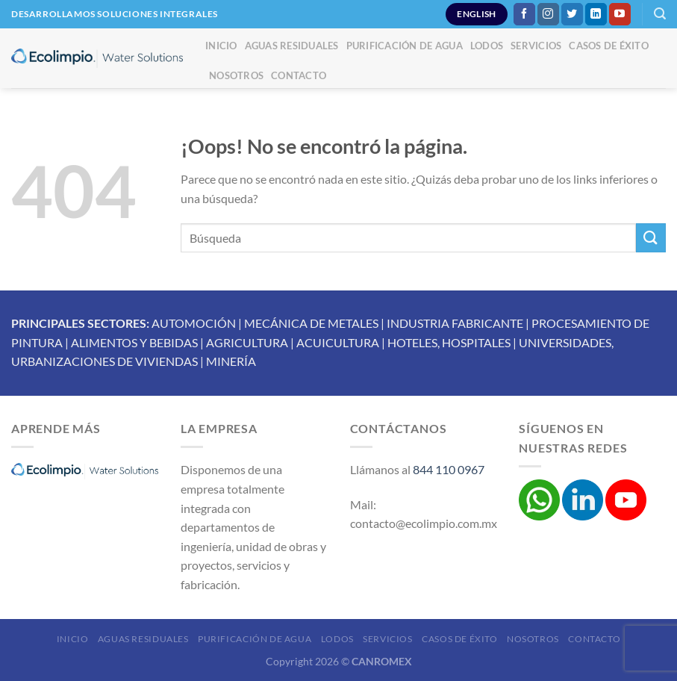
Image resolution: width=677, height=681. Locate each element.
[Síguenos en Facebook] (524, 14)
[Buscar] (660, 14)
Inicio (221, 46)
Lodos (486, 46)
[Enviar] (651, 237)
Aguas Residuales (292, 46)
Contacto (298, 75)
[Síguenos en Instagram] (548, 14)
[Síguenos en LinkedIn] (596, 14)
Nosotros (236, 75)
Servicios (536, 46)
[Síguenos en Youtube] (620, 14)
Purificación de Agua (404, 46)
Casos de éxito (609, 46)
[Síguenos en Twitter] (572, 14)
